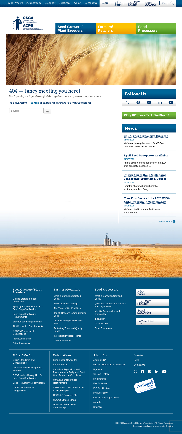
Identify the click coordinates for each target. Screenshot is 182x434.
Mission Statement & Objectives (109, 364)
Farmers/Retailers (105, 28)
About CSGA (99, 360)
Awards (97, 402)
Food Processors (147, 28)
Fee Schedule (100, 383)
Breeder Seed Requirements (27, 321)
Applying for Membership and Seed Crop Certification (27, 308)
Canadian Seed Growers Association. (138, 423)
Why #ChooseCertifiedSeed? (146, 115)
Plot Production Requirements (28, 326)
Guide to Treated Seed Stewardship (64, 406)
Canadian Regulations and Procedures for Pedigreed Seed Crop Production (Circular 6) (69, 372)
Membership (99, 378)
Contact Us (139, 364)
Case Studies (101, 323)
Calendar (138, 355)
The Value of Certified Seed (67, 308)
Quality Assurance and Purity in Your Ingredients (110, 305)
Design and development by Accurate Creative (153, 426)
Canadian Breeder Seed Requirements (65, 381)
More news (165, 221)
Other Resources (21, 343)
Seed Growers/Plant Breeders (70, 28)
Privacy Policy (100, 392)
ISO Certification (101, 388)
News (131, 128)
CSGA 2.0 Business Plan (65, 395)
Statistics (97, 407)
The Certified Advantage (66, 303)
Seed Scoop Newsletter (65, 360)
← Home (33, 102)
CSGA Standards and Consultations (23, 361)
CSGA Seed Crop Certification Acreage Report (68, 389)
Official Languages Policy (106, 397)
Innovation (100, 318)
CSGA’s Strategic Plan (64, 400)
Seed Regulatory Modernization (29, 383)
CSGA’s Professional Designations (23, 332)
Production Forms (22, 338)
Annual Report (60, 364)
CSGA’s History (101, 374)
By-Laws (97, 369)
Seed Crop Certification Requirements (24, 315)
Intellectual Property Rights (67, 336)
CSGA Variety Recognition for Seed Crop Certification (28, 377)
